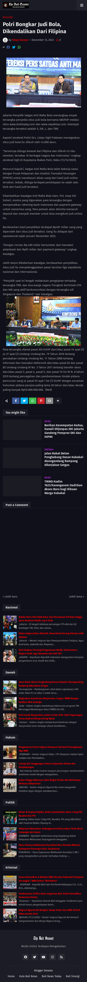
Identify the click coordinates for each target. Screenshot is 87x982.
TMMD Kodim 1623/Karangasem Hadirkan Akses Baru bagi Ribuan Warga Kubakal (63, 487)
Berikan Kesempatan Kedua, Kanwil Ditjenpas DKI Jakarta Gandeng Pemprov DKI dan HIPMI (64, 431)
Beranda (8, 17)
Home (11, 976)
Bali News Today (51, 976)
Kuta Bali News (28, 976)
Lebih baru (11, 596)
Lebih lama (75, 596)
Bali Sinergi (73, 976)
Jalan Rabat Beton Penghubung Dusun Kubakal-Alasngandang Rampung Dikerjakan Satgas (64, 459)
